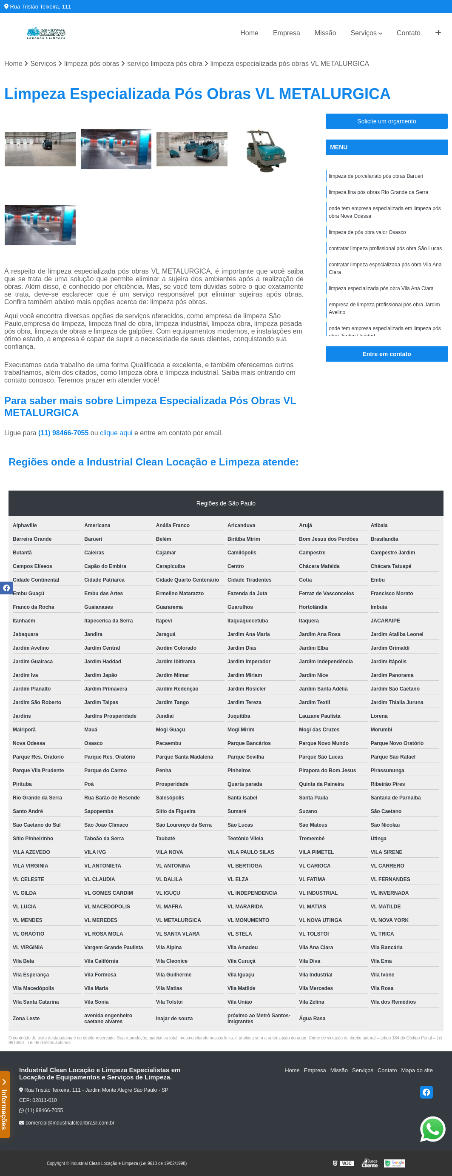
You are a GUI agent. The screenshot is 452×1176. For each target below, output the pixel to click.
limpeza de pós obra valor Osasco (367, 232)
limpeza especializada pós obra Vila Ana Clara (381, 288)
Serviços (364, 33)
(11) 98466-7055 (64, 433)
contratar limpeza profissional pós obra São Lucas (385, 248)
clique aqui (116, 433)
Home (249, 33)
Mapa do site (416, 1070)
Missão (325, 33)
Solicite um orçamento (386, 121)
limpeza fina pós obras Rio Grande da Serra (378, 192)
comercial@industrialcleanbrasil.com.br (66, 1123)
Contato (409, 33)
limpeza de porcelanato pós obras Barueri (376, 176)
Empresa (286, 33)
